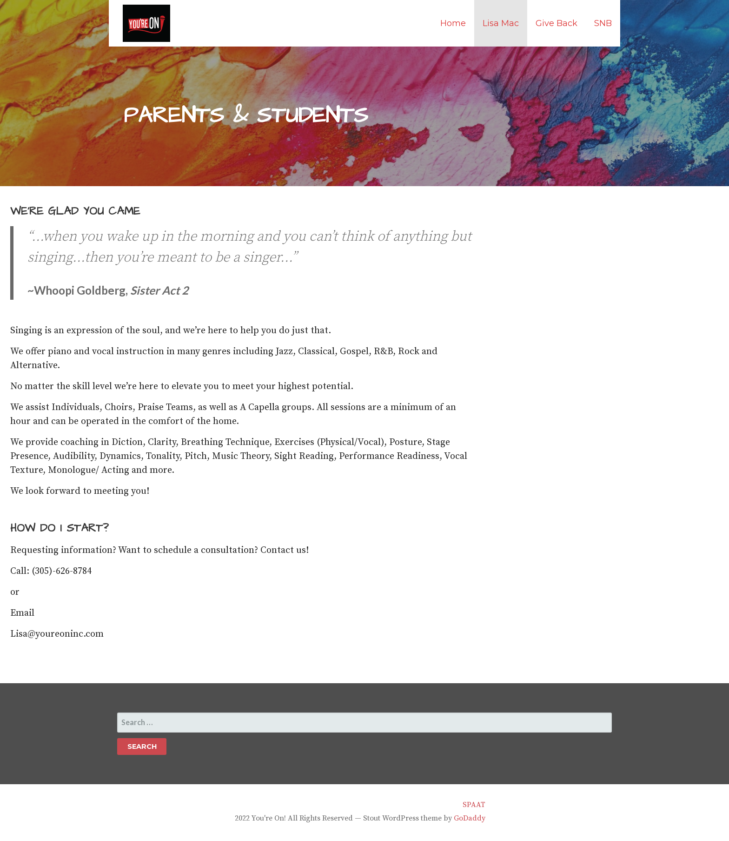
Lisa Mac (501, 23)
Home (453, 23)
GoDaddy (469, 818)
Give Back (556, 23)
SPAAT (474, 804)
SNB (603, 23)
